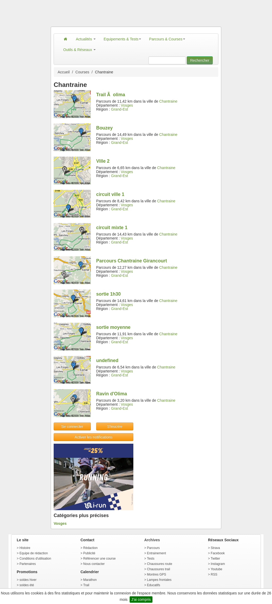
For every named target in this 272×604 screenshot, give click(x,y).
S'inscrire (114, 426)
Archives (152, 540)
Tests (150, 558)
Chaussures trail (158, 569)
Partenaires (27, 564)
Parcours (153, 548)
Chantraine (168, 101)
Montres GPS (156, 574)
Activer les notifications (93, 437)
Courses (82, 72)
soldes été (26, 585)
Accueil (64, 72)
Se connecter (72, 426)
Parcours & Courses (167, 39)
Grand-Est (119, 109)
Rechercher (199, 60)
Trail (86, 585)
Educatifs (153, 585)
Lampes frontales (159, 580)
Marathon (90, 580)
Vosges (127, 105)
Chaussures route (159, 564)
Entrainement (156, 553)
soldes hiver (27, 580)
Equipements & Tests (122, 39)
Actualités (86, 39)
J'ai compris (141, 599)
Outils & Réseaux (79, 50)
